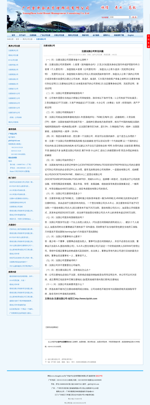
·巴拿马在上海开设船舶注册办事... (21, 229)
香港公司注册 (13, 55)
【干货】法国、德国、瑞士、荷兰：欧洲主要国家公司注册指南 (73, 362)
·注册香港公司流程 (16, 207)
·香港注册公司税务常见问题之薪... (21, 233)
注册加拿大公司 (14, 93)
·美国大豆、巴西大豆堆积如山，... (21, 219)
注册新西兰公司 (14, 98)
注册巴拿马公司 (14, 113)
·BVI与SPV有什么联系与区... (19, 186)
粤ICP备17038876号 (75, 399)
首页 (17, 39)
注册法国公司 (13, 79)
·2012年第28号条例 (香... (17, 190)
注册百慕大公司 (14, 108)
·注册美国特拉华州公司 (17, 203)
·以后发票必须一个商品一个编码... (21, 309)
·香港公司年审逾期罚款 (17, 215)
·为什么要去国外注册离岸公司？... (21, 246)
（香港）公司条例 (15, 117)
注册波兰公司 (13, 89)
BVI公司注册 (13, 60)
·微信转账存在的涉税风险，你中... (21, 276)
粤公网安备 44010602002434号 (75, 403)
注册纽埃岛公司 (14, 103)
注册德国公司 (13, 84)
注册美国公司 (13, 70)
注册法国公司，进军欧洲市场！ (61, 359)
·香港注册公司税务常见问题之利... (21, 211)
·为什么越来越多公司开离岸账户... (21, 266)
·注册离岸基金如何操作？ (18, 262)
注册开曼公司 (13, 65)
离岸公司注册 (27, 39)
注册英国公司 (13, 74)
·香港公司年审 (14, 254)
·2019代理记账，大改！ (17, 280)
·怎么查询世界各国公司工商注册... (21, 250)
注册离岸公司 (13, 50)
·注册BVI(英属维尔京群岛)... (19, 198)
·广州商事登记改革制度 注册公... (20, 313)
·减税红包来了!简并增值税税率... (21, 301)
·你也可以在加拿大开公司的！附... (21, 182)
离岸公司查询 (13, 122)
